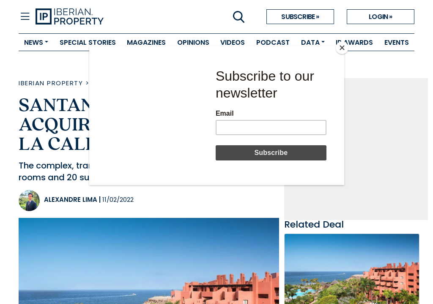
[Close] (342, 47)
